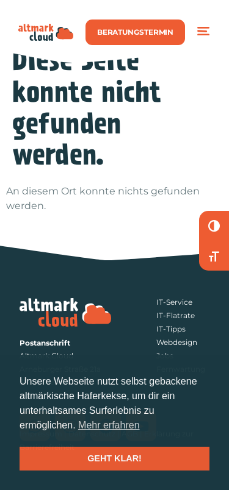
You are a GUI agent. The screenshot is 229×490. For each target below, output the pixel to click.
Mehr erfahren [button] (109, 425)
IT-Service (174, 302)
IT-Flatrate (175, 315)
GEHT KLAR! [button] (114, 458)
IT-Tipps (171, 328)
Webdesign (176, 342)
